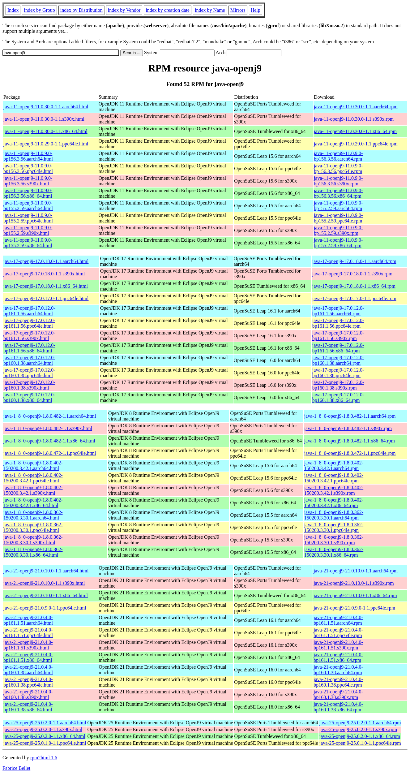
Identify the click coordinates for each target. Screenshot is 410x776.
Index (13, 10)
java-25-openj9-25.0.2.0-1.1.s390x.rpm (358, 729)
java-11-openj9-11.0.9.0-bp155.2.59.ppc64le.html (28, 218)
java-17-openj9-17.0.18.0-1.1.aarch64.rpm (354, 261)
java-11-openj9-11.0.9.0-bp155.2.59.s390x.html (27, 230)
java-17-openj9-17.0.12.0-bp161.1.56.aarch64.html (29, 310)
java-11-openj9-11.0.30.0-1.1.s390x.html (43, 119)
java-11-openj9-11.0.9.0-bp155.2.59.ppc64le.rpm (338, 218)
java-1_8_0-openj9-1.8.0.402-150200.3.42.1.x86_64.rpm (334, 502)
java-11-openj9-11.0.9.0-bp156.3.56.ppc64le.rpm (338, 168)
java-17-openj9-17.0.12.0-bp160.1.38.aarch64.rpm (338, 360)
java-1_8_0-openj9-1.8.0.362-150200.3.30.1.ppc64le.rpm (334, 527)
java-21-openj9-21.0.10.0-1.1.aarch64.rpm (356, 570)
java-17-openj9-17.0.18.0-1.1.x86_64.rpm (353, 286)
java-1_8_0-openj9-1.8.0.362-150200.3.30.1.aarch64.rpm (334, 515)
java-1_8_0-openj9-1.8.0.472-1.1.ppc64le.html (49, 453)
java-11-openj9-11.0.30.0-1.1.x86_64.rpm (355, 131)
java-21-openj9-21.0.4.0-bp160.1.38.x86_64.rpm (338, 706)
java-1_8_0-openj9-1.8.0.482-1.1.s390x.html (47, 428)
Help (255, 10)
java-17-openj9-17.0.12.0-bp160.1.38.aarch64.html (29, 360)
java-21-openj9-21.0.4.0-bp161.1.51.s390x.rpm (338, 645)
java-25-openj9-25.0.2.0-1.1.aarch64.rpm (360, 722)
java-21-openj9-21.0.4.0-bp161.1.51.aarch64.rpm (338, 620)
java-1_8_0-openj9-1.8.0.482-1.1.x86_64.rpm (349, 440)
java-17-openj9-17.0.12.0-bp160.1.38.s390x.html (29, 385)
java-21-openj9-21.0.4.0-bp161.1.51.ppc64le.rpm (338, 632)
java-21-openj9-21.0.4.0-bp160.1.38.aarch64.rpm (338, 669)
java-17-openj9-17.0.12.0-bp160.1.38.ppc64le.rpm (338, 372)
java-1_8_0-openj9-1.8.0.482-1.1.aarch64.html (49, 416)
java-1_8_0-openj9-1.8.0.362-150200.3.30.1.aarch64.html (33, 515)
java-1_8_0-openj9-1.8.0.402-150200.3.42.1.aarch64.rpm (334, 465)
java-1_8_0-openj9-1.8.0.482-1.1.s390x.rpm (348, 428)
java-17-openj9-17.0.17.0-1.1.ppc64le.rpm (354, 298)
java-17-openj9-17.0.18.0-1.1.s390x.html (44, 273)
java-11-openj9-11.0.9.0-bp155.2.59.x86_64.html (27, 242)
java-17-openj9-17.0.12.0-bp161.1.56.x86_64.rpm (338, 348)
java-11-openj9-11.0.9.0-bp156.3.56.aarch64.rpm (338, 156)
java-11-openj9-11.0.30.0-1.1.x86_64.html (45, 131)
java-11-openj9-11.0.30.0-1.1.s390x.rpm (354, 119)
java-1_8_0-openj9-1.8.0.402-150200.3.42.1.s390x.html (33, 490)
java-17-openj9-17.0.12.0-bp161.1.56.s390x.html (29, 335)
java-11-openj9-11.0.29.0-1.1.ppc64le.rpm (356, 143)
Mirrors (238, 10)
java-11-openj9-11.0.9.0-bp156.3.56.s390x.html (27, 180)
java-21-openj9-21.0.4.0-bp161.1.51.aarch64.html (28, 620)
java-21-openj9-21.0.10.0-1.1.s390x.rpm (354, 583)
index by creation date (168, 10)
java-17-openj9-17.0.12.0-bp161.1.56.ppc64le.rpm (338, 323)
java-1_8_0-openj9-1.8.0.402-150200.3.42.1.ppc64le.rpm (334, 477)
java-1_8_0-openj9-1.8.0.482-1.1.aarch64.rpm (350, 416)
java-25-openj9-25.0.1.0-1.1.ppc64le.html (44, 743)
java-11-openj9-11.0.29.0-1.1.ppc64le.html (45, 143)
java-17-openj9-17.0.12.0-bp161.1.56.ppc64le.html (29, 323)
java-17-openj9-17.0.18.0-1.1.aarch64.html (45, 261)
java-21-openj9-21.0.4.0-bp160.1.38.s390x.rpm (338, 694)
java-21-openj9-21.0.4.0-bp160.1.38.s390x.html (28, 694)
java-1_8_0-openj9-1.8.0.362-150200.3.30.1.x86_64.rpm (334, 552)
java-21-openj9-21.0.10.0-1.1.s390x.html (44, 583)
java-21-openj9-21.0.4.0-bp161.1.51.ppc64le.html (28, 632)
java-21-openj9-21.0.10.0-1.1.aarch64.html (45, 570)
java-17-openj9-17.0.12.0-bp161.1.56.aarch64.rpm (338, 310)
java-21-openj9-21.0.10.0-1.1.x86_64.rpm (355, 595)
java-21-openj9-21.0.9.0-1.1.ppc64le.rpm (354, 607)
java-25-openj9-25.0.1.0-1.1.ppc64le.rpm (360, 743)
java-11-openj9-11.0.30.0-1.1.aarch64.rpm (356, 106)
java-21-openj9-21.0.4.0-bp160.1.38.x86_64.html (28, 706)
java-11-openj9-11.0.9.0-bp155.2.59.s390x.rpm (338, 230)
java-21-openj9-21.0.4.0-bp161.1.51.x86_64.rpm (338, 657)
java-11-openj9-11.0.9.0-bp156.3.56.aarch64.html (28, 156)
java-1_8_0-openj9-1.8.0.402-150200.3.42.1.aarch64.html (33, 465)
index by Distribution (81, 10)
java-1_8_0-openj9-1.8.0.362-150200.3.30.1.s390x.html (33, 539)
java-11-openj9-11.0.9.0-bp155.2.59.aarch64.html (28, 205)
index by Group (39, 10)
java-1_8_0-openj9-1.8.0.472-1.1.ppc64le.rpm (350, 453)
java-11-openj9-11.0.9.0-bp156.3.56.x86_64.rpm (338, 193)
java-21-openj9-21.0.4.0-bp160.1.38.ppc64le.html (28, 682)
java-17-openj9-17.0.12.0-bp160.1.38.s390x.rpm (338, 385)
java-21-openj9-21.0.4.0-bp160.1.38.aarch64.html (28, 669)
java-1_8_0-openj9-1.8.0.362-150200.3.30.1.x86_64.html (33, 552)
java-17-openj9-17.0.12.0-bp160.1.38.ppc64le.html (29, 372)
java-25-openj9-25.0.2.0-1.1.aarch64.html (44, 722)
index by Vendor (124, 10)
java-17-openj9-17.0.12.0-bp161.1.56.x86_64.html (29, 348)
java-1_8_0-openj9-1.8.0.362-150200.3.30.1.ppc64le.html (33, 527)
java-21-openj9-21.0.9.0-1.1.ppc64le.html (44, 607)
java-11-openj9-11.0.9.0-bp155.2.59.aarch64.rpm (338, 205)
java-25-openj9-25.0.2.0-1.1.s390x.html (42, 729)
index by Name (210, 10)
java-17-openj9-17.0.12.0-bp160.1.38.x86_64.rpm (338, 397)
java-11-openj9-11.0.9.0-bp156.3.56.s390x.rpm (338, 180)
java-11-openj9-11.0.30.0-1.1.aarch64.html (45, 106)
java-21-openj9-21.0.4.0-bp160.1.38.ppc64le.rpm (338, 682)
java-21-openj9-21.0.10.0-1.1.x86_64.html (45, 595)
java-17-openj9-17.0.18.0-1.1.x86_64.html (45, 286)
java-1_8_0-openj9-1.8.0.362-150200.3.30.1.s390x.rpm (334, 539)
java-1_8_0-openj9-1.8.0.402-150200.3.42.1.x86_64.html (33, 502)
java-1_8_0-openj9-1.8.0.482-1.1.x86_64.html (49, 440)
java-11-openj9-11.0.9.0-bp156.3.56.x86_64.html (27, 193)
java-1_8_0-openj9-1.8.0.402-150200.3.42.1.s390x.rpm (334, 490)
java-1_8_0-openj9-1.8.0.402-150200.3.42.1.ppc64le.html (33, 477)
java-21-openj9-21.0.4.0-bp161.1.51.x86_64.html (28, 657)
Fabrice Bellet (16, 768)
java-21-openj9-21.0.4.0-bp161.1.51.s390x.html (28, 645)
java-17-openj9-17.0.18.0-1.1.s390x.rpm (352, 273)
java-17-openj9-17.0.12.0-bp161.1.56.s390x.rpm (338, 335)
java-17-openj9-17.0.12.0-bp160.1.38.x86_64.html (29, 397)
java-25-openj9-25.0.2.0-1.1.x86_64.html (44, 736)
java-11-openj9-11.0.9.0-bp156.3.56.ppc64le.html (28, 168)
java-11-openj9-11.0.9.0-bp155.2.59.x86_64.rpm (338, 242)
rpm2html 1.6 (43, 757)
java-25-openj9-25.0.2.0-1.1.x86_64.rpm (359, 736)
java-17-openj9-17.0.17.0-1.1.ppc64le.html (46, 298)
